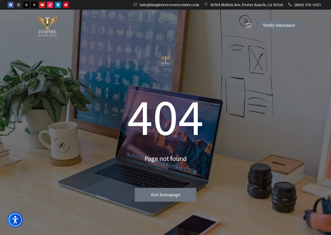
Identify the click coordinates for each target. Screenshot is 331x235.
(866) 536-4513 (307, 5)
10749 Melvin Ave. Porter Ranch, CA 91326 (246, 5)
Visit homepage (165, 195)
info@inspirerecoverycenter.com (169, 5)
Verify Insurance (303, 30)
